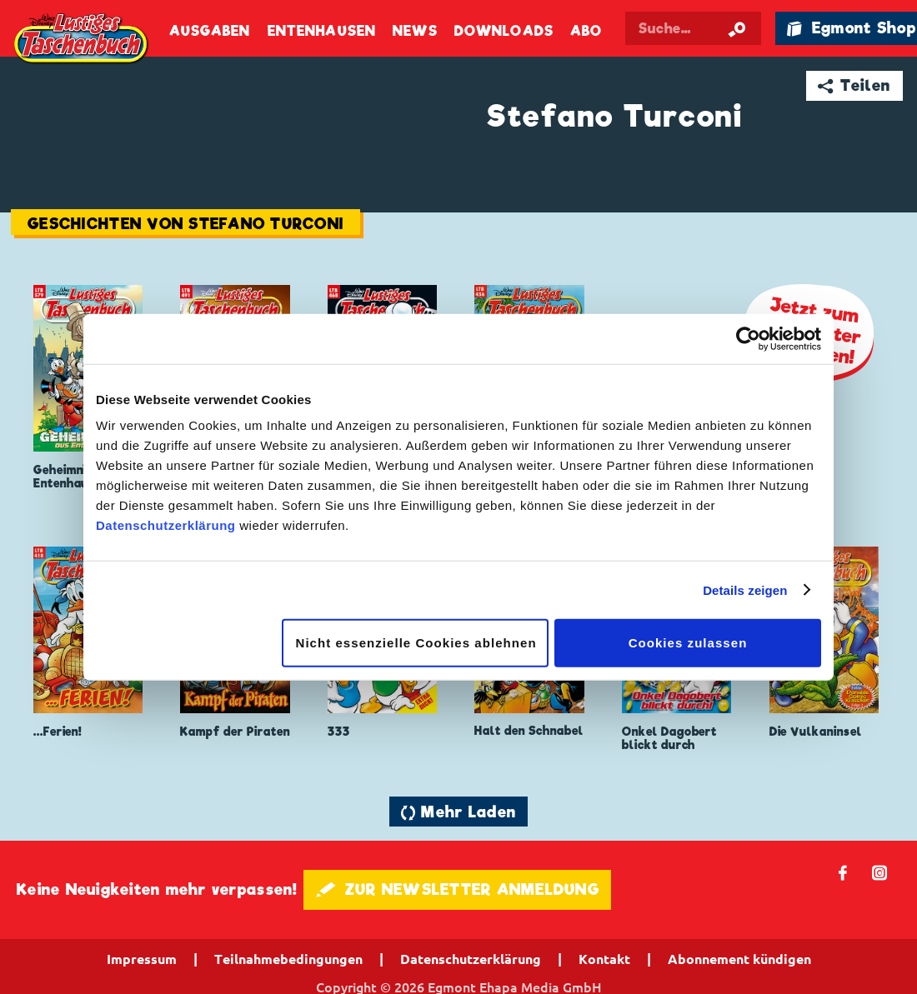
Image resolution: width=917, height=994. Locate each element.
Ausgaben (210, 31)
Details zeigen (745, 589)
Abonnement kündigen (739, 959)
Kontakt (604, 959)
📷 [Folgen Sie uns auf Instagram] (880, 872)
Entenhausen (322, 31)
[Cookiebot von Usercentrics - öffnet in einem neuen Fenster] (748, 338)
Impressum (142, 959)
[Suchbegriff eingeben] (693, 28)
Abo (586, 31)
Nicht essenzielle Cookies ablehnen (416, 643)
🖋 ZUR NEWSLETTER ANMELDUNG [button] (457, 889)
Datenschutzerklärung (166, 525)
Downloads (504, 31)
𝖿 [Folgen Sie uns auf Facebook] (843, 872)
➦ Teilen (854, 85)
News (415, 31)
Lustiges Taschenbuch (82, 39)
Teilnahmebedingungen (288, 959)
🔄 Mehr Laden (458, 812)
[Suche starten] (737, 28)
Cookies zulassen (688, 643)
